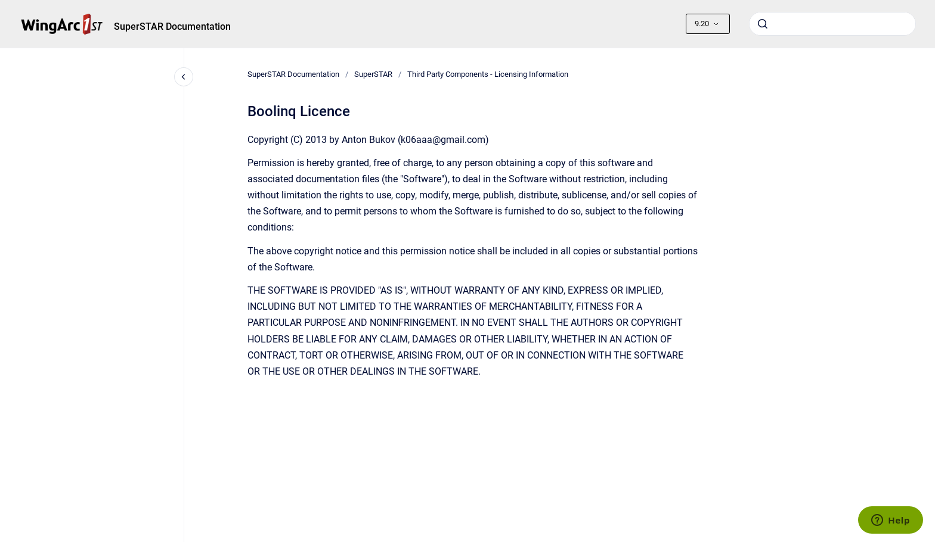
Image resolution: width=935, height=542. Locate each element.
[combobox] (832, 24)
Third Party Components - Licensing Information (487, 74)
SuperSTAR (373, 74)
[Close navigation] (183, 76)
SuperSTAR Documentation (172, 26)
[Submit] (762, 23)
